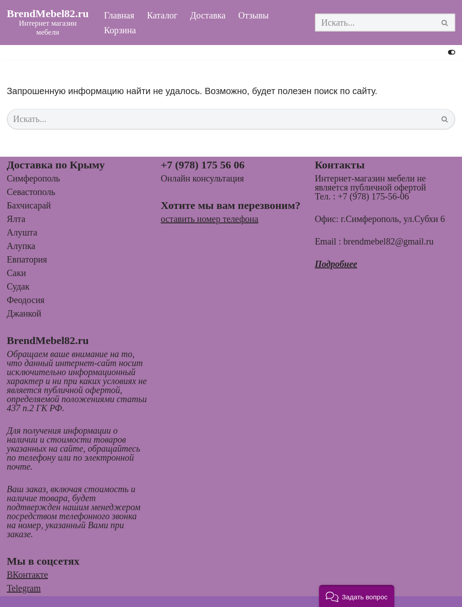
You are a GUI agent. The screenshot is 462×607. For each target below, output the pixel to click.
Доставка (208, 15)
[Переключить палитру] (451, 52)
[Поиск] (375, 23)
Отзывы (253, 15)
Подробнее (336, 264)
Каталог (162, 15)
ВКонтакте (27, 575)
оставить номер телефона (209, 219)
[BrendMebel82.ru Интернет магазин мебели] (48, 22)
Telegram (24, 588)
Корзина (120, 30)
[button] (356, 596)
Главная (119, 15)
